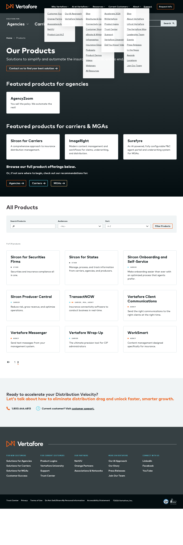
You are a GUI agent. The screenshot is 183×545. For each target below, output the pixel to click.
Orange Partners (83, 465)
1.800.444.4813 (21, 408)
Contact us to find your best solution (31, 68)
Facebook (148, 465)
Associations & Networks (88, 470)
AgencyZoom (22, 98)
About (136, 6)
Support (148, 6)
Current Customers (118, 6)
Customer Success (16, 475)
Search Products (18, 221)
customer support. (83, 408)
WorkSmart (138, 332)
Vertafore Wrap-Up (86, 332)
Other (88, 23)
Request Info (165, 6)
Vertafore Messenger (29, 332)
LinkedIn (147, 460)
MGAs (66, 23)
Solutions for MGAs (17, 470)
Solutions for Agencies (19, 460)
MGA (84, 302)
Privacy (24, 500)
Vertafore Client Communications (142, 298)
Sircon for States (83, 257)
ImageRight (79, 141)
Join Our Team (117, 475)
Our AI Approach (118, 460)
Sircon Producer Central (31, 296)
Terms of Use (36, 500)
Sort (107, 221)
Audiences (62, 221)
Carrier (133, 267)
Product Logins (48, 460)
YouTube (148, 470)
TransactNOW (81, 296)
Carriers (42, 23)
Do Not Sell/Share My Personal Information (65, 500)
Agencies (16, 23)
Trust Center (47, 475)
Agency (91, 302)
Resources (98, 6)
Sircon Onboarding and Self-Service (147, 259)
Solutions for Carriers (18, 465)
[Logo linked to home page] (24, 446)
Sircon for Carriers (26, 141)
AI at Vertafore (80, 6)
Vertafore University (52, 465)
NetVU (78, 460)
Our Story (114, 465)
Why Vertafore (59, 6)
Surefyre (135, 141)
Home (9, 38)
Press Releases (117, 470)
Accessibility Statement (98, 500)
